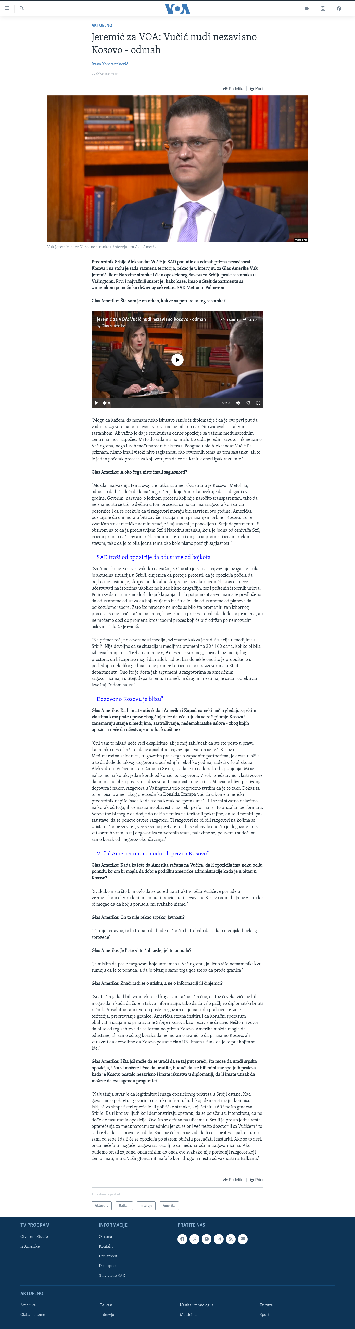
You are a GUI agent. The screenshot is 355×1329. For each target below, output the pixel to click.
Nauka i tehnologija (197, 1305)
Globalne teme (32, 1315)
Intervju (107, 1315)
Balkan (106, 1305)
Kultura (266, 1305)
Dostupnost (109, 1266)
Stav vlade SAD (112, 1276)
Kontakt (106, 1247)
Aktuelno (102, 25)
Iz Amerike (30, 1247)
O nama (105, 1237)
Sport (264, 1315)
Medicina (188, 1315)
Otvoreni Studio (34, 1237)
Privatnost (108, 1257)
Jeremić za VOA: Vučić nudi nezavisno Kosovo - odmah (151, 319)
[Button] (233, 88)
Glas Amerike (113, 326)
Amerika (28, 1305)
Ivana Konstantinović (110, 64)
